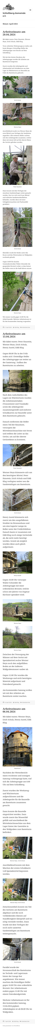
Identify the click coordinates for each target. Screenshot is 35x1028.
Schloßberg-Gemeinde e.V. (14, 14)
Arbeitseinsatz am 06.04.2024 (14, 710)
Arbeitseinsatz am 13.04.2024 (14, 335)
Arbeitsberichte (26, 327)
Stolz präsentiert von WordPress (11, 1026)
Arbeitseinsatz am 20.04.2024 (14, 33)
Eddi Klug (16, 327)
